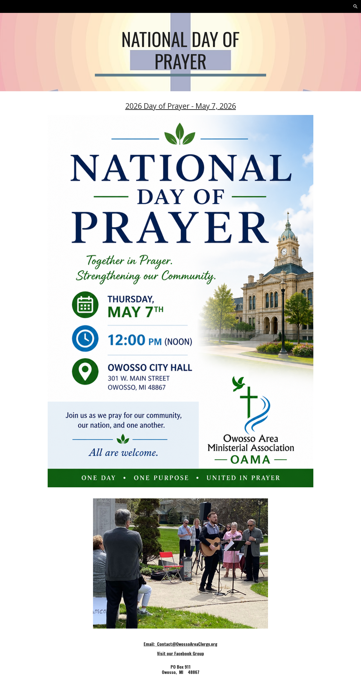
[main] (180, 52)
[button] (355, 6)
